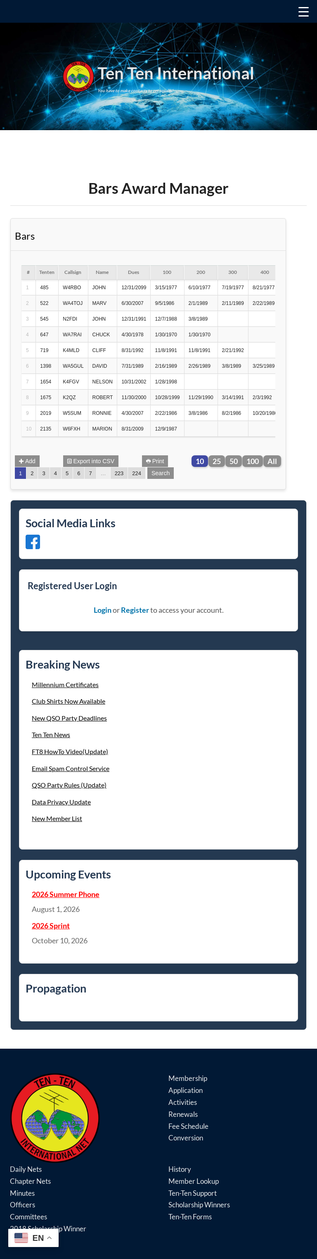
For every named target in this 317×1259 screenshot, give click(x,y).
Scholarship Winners (199, 1204)
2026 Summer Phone (65, 894)
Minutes (22, 1193)
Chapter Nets (30, 1181)
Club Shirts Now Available (68, 701)
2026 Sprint (51, 925)
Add (27, 461)
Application (185, 1090)
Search (160, 473)
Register (135, 609)
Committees (28, 1216)
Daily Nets (26, 1169)
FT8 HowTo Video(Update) (70, 751)
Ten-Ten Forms (190, 1216)
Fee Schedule (188, 1126)
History (179, 1169)
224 (136, 473)
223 (119, 473)
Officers (22, 1204)
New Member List (57, 818)
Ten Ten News (51, 734)
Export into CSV (91, 461)
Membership (187, 1078)
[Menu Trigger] (158, 11)
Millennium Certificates (65, 684)
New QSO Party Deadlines (69, 718)
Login (102, 609)
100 (252, 461)
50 (233, 461)
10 (200, 461)
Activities (182, 1102)
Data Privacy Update (61, 802)
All (272, 461)
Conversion (185, 1137)
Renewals (183, 1114)
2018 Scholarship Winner (48, 1228)
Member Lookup (193, 1181)
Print (155, 461)
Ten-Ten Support (192, 1193)
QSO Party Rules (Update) (69, 785)
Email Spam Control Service (70, 768)
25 (217, 461)
